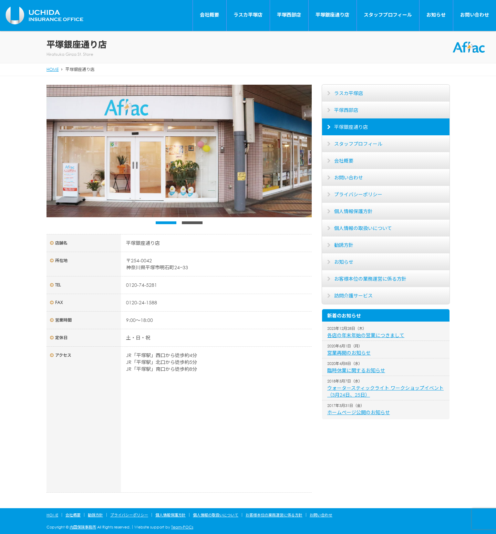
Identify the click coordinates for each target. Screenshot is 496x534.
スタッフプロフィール (388, 14)
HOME (52, 515)
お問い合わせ (474, 14)
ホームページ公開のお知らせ (358, 412)
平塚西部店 (289, 14)
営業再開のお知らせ (349, 352)
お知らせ (436, 14)
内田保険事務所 (83, 527)
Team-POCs (182, 527)
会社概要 (209, 14)
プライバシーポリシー (358, 194)
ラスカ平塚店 (248, 14)
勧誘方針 (343, 245)
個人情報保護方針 (353, 211)
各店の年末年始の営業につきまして (365, 335)
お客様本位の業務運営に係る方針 (370, 278)
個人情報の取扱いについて (363, 228)
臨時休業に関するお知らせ (356, 370)
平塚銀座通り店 (332, 14)
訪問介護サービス (353, 295)
